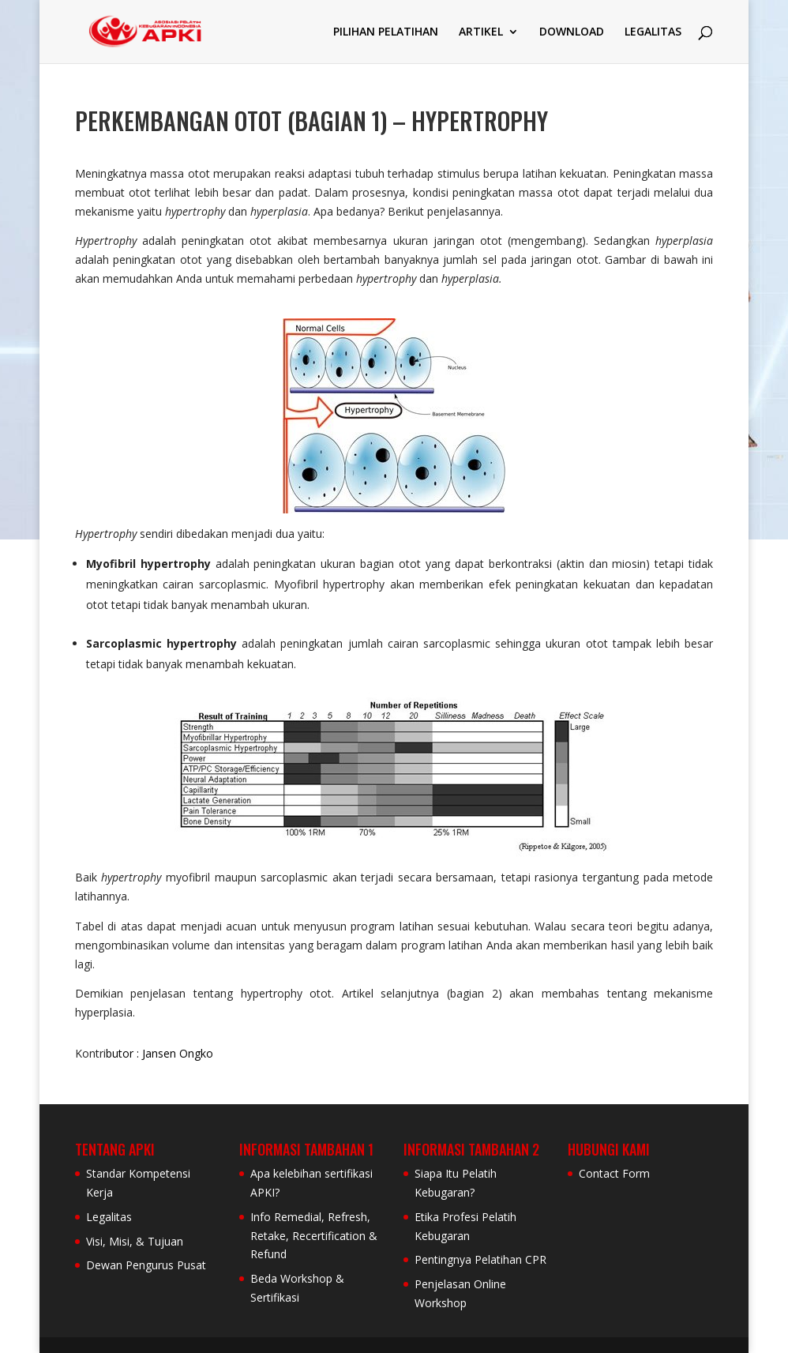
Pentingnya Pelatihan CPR (480, 1259)
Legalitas (109, 1216)
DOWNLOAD (571, 32)
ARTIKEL (481, 32)
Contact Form (614, 1173)
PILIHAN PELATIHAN (385, 32)
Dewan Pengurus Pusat (146, 1264)
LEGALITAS (653, 32)
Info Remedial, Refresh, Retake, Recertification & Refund (313, 1235)
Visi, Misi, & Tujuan (134, 1241)
